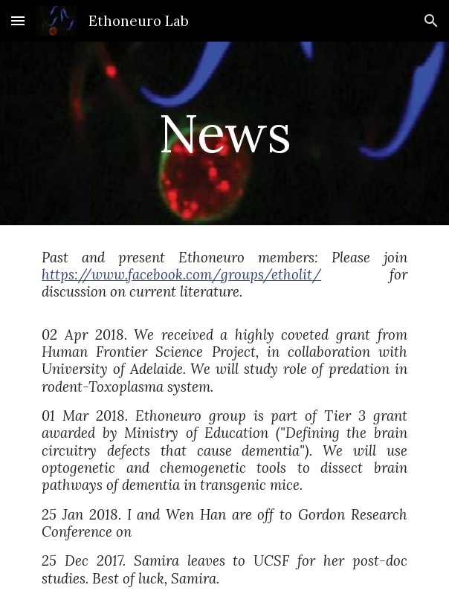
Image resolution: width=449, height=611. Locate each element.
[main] (224, 133)
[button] (18, 20)
